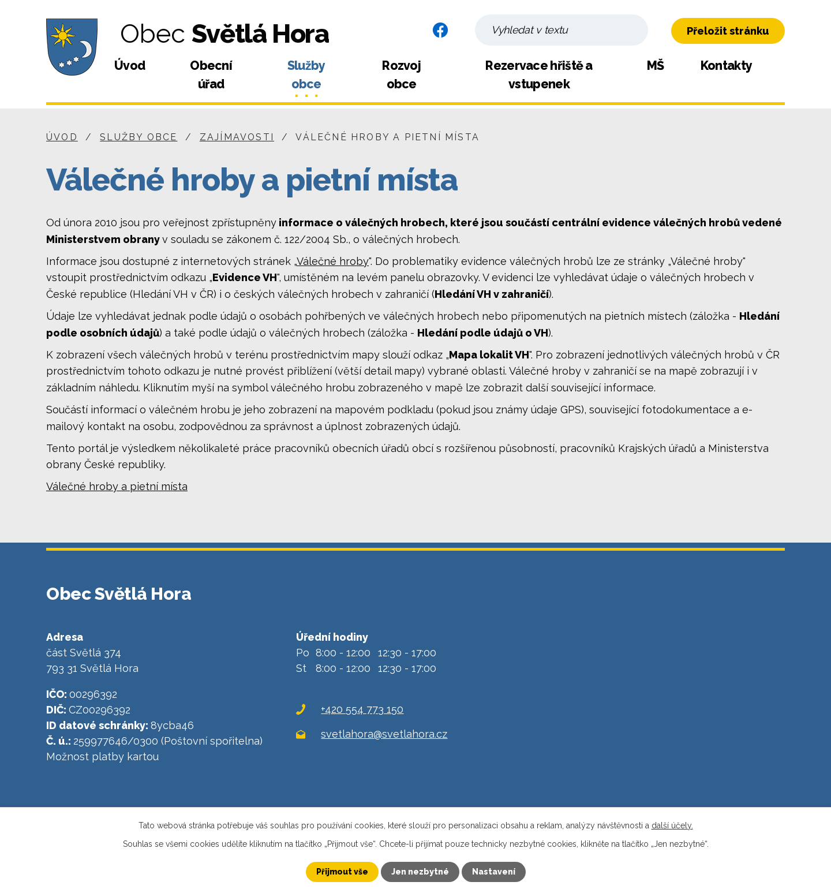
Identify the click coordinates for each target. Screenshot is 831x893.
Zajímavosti (237, 137)
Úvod (129, 65)
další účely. (672, 825)
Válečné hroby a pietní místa (117, 486)
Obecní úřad (211, 74)
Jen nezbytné (420, 871)
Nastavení (493, 871)
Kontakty (726, 65)
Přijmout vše (342, 871)
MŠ (655, 65)
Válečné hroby (333, 261)
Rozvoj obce (401, 74)
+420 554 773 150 (362, 709)
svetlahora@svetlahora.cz (384, 734)
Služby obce (306, 74)
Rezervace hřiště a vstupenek (538, 74)
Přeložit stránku (728, 31)
